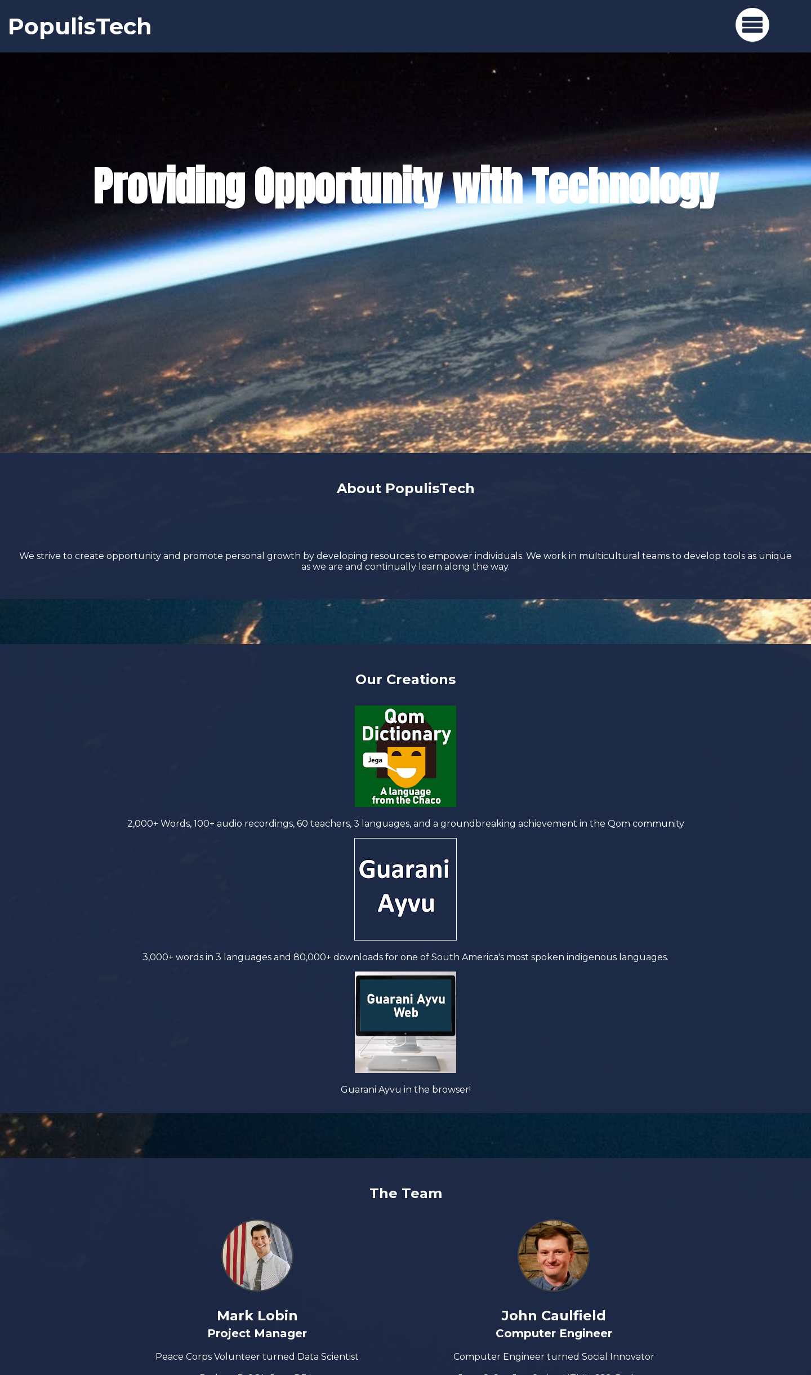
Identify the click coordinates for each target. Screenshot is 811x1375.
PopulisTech (80, 26)
